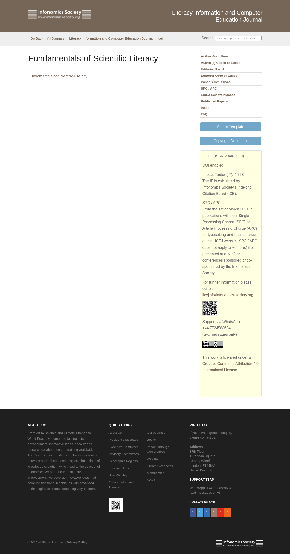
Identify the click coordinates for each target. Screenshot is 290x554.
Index (205, 108)
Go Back (37, 38)
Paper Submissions (216, 82)
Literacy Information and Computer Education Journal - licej (115, 38)
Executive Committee (124, 447)
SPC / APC (209, 88)
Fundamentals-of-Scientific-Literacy (58, 76)
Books (151, 439)
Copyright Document (230, 141)
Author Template (230, 127)
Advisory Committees (124, 454)
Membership (156, 473)
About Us (115, 432)
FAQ (204, 114)
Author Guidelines (215, 56)
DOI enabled (213, 165)
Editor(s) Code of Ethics (219, 75)
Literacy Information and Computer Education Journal (217, 16)
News (151, 480)
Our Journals (156, 432)
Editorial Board (212, 69)
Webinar (153, 458)
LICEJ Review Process (218, 95)
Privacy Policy (77, 542)
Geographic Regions (123, 461)
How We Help (118, 475)
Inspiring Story (119, 468)
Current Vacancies (160, 466)
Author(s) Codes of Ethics (220, 63)
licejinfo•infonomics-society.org (227, 295)
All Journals (55, 38)
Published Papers (214, 101)
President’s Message (123, 439)
